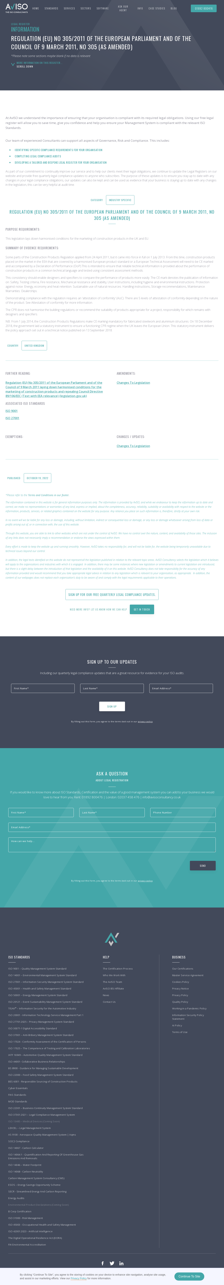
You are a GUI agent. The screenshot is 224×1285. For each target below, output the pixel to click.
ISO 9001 (12, 411)
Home (35, 8)
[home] (14, 8)
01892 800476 (204, 8)
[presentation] (39, 705)
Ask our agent (123, 8)
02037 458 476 (128, 797)
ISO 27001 (12, 418)
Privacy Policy (79, 1278)
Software (103, 8)
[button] (51, 8)
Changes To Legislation (133, 383)
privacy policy (145, 721)
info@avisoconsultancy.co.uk (162, 797)
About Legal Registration (112, 780)
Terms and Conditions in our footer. (49, 495)
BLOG (174, 8)
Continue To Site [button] (189, 1276)
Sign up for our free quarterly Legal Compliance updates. (112, 594)
